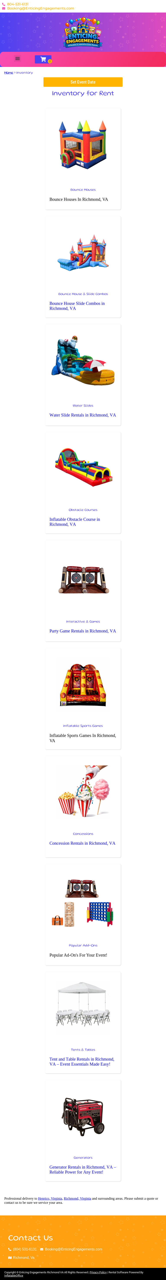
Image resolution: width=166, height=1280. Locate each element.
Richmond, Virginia (77, 1198)
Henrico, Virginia (50, 1198)
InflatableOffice (13, 1275)
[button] (17, 58)
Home (8, 72)
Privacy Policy (98, 1272)
